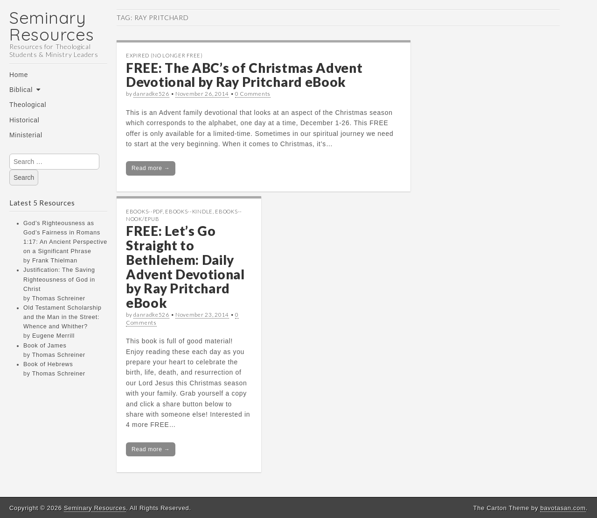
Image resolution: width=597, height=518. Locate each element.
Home (18, 74)
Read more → (151, 168)
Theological (27, 104)
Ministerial (25, 135)
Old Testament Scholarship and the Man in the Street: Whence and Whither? (62, 317)
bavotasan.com (562, 507)
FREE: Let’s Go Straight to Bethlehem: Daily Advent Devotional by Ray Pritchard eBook (185, 267)
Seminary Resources (51, 26)
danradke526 (151, 93)
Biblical (21, 89)
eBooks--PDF (144, 211)
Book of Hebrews (48, 364)
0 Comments (253, 93)
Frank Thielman (54, 260)
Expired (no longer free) (164, 55)
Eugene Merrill (53, 336)
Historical (24, 120)
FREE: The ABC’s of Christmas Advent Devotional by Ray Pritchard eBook (244, 75)
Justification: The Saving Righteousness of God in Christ (59, 279)
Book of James (44, 345)
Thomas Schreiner (58, 298)
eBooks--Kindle (189, 211)
